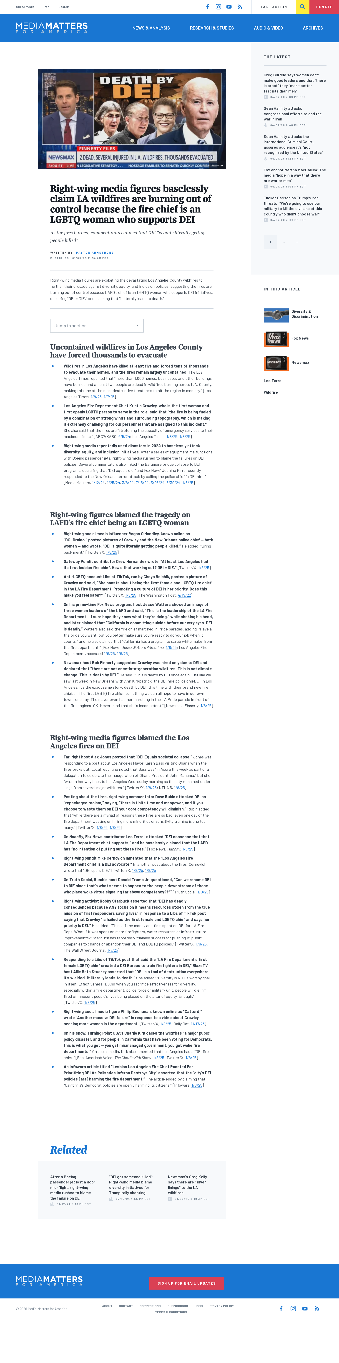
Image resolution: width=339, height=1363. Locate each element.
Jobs (199, 1306)
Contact (126, 1306)
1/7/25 (109, 396)
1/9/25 (109, 653)
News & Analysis (151, 27)
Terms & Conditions (171, 1312)
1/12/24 (98, 482)
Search (302, 7)
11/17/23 (198, 1023)
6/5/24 (124, 436)
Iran (46, 7)
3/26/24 (157, 482)
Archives (313, 27)
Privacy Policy (222, 1306)
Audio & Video (268, 27)
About (107, 1306)
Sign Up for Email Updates (187, 1283)
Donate (324, 7)
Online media (25, 7)
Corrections (150, 1306)
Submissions (178, 1306)
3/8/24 (128, 482)
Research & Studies (212, 27)
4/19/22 (184, 595)
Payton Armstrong (95, 252)
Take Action (274, 7)
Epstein (64, 7)
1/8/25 (96, 396)
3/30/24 (173, 482)
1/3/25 (187, 482)
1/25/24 (113, 482)
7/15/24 (142, 482)
